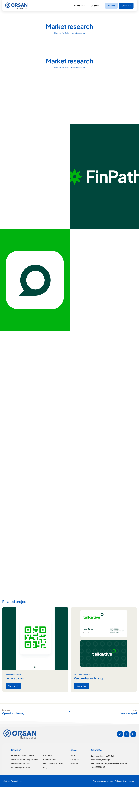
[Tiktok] (120, 734)
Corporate (79, 674)
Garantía (95, 6)
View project (13, 686)
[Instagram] (126, 734)
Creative (17, 674)
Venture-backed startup (89, 678)
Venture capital (15, 678)
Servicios (79, 6)
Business (9, 674)
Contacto (126, 5)
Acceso (111, 5)
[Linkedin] (133, 734)
